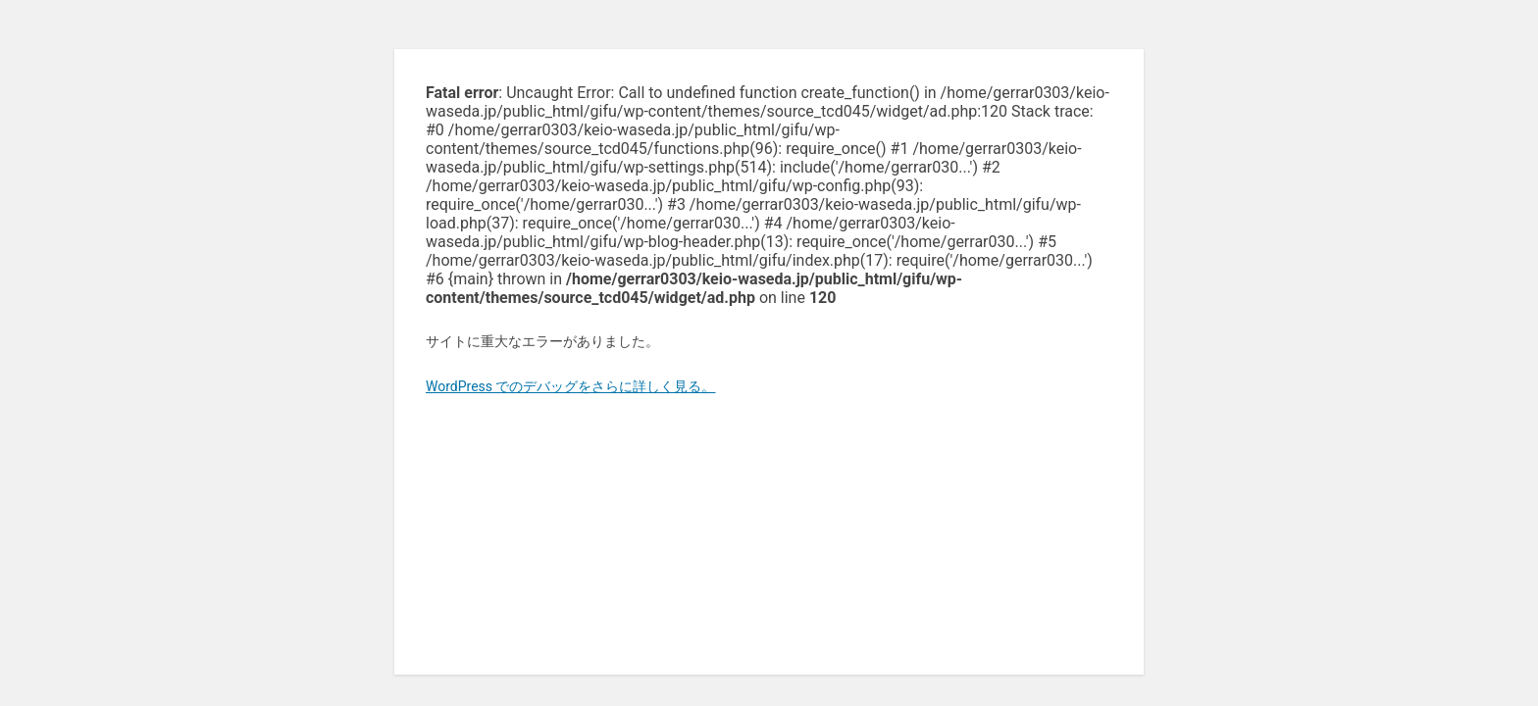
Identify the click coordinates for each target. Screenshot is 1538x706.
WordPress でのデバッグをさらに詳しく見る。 (571, 386)
